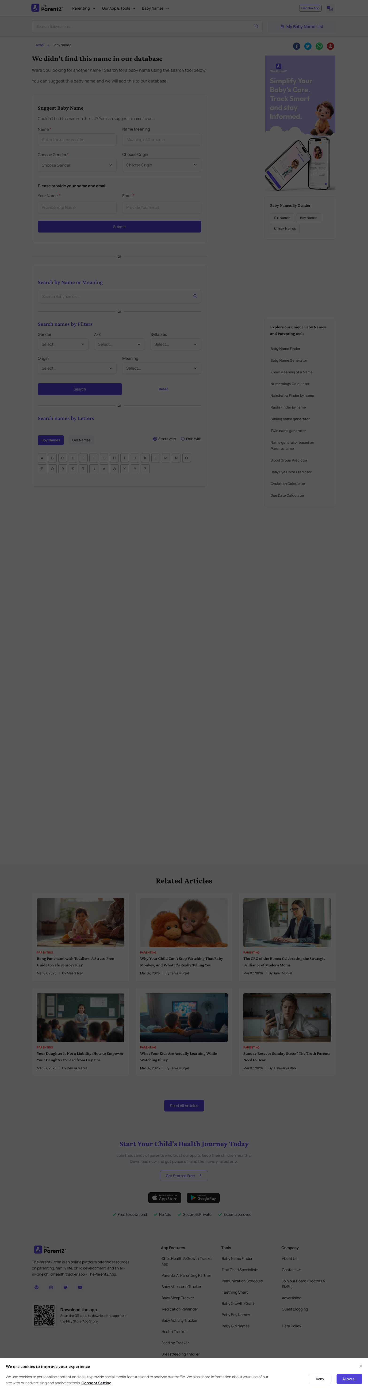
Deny (320, 1379)
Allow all (349, 1379)
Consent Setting (96, 1382)
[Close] (361, 1366)
